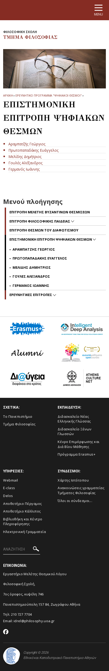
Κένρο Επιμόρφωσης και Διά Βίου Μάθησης (79, 444)
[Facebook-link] (6, 632)
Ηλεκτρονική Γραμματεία (24, 531)
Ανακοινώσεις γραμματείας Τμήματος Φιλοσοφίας (81, 490)
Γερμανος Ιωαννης (31, 285)
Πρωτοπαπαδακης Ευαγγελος (40, 258)
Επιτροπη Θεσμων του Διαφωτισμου (43, 230)
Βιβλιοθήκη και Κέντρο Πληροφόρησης (22, 521)
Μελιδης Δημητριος (32, 267)
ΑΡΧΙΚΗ (8, 95)
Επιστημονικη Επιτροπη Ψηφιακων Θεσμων (51, 239)
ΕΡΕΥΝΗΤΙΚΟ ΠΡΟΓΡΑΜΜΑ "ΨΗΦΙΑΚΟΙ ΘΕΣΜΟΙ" (48, 95)
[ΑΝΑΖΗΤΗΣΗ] (21, 549)
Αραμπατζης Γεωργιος (34, 249)
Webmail (10, 480)
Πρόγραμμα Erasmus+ (76, 454)
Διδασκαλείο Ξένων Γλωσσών (74, 431)
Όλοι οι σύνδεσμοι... (75, 500)
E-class (9, 487)
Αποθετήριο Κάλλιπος (22, 511)
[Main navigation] (98, 10)
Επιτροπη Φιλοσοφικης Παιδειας (40, 221)
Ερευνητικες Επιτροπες (31, 294)
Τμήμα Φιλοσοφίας (19, 424)
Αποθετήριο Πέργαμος (22, 503)
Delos (8, 495)
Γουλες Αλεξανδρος (31, 276)
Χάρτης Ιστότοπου (73, 480)
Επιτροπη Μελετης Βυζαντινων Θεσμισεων (49, 212)
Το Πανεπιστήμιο (17, 416)
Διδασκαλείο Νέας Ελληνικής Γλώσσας (74, 419)
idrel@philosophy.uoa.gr (34, 621)
